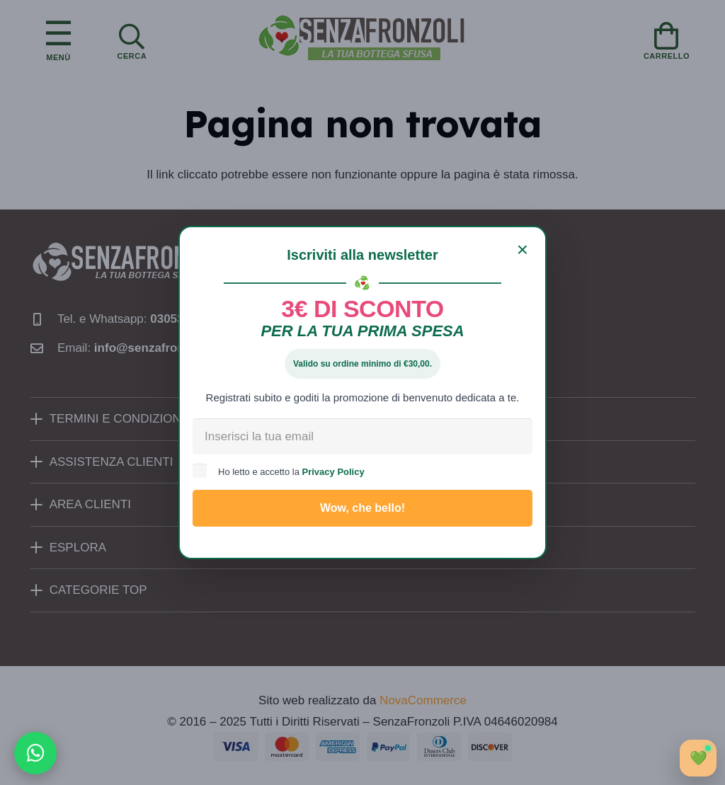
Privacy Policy (333, 471)
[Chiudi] (522, 249)
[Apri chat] (698, 758)
